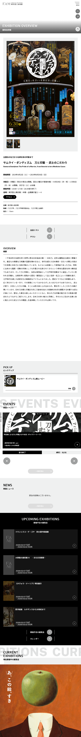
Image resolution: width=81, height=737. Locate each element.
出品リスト (41, 230)
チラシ (41, 236)
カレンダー (41, 639)
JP (78, 16)
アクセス (9, 197)
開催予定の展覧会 (41, 632)
